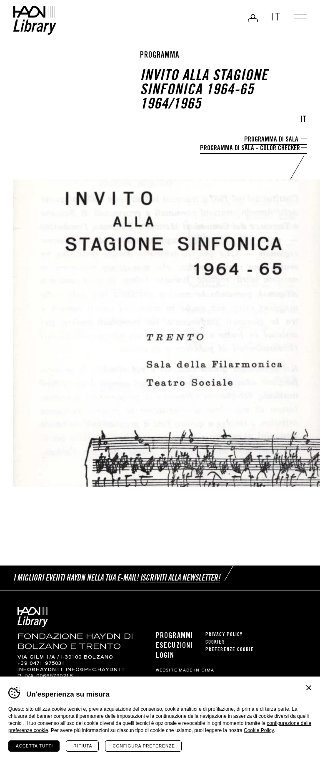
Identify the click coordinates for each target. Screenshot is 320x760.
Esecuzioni (174, 646)
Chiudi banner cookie (308, 687)
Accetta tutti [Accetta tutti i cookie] (34, 746)
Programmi (174, 636)
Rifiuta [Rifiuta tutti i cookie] (82, 746)
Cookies (215, 642)
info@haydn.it (41, 670)
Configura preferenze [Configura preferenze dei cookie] (143, 746)
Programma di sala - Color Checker (250, 148)
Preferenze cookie (229, 650)
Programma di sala (272, 140)
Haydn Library (35, 20)
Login (252, 18)
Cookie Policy (259, 730)
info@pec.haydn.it (95, 670)
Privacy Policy (223, 635)
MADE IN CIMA (196, 670)
